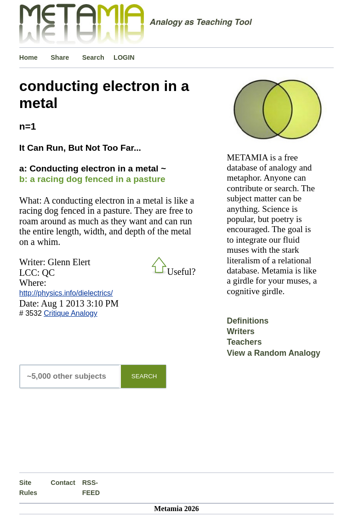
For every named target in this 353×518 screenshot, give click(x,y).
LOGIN (124, 57)
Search (93, 57)
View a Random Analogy (273, 353)
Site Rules (28, 487)
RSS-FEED (91, 487)
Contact (63, 482)
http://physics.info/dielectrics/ (66, 293)
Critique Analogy (70, 313)
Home (28, 57)
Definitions (247, 320)
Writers (240, 331)
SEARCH (144, 376)
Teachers (244, 342)
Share (60, 57)
